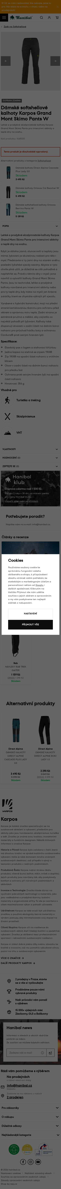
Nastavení (30, 613)
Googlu (39, 585)
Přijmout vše (30, 624)
